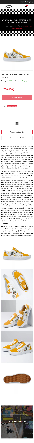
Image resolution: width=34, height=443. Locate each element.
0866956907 (12, 106)
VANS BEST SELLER (17, 421)
